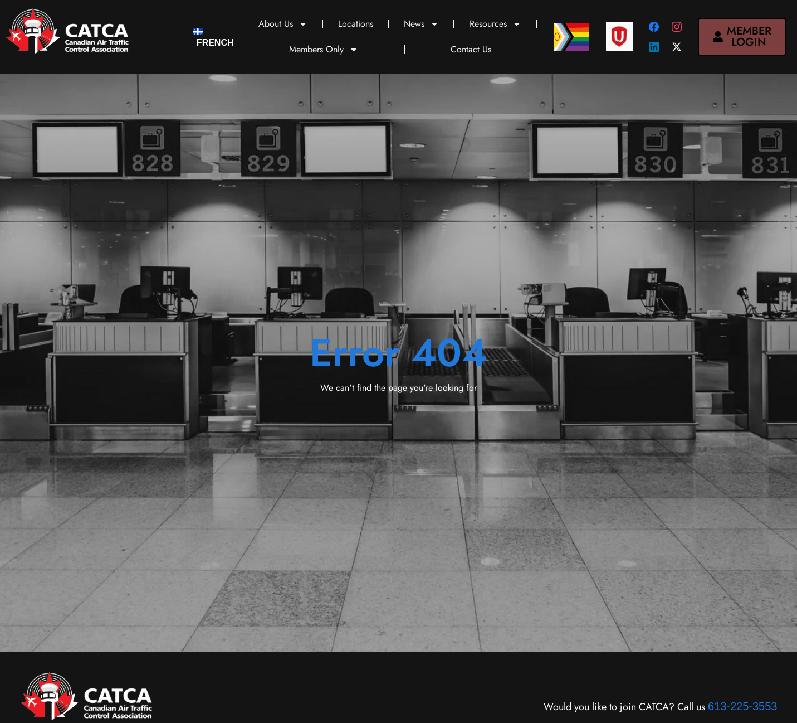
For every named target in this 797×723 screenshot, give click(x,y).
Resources (495, 24)
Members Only (323, 50)
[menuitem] (213, 37)
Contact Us (471, 49)
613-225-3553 (743, 706)
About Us (282, 24)
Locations (355, 23)
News (421, 24)
